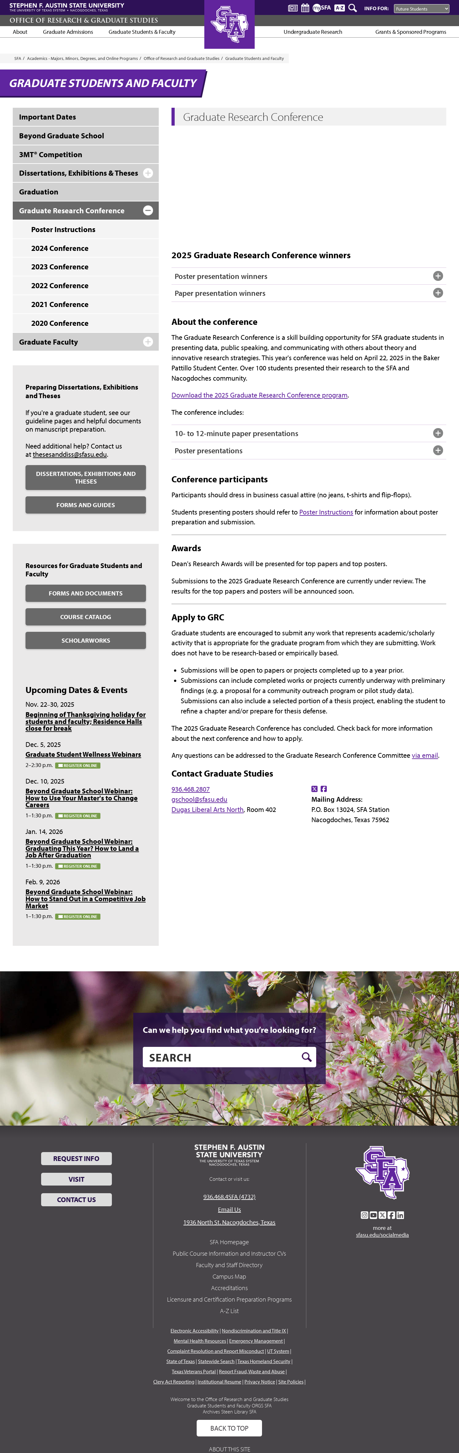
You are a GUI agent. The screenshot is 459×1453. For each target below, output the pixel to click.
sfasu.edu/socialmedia (382, 1234)
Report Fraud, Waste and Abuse (252, 1371)
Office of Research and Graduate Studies (182, 58)
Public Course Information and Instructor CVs (229, 1253)
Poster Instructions (326, 511)
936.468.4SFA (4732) (229, 1197)
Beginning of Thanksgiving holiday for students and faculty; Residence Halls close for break (86, 721)
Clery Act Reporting (173, 1381)
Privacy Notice (259, 1381)
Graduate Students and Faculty (254, 58)
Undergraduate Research (313, 31)
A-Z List (229, 1311)
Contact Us (76, 1199)
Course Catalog (85, 617)
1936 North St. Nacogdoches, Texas (229, 1222)
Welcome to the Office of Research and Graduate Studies (229, 1399)
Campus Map (229, 1276)
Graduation (38, 191)
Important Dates (47, 116)
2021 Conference (60, 304)
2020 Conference (60, 323)
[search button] (307, 1057)
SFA (17, 58)
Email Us (229, 1209)
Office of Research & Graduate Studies (84, 20)
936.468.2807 (190, 789)
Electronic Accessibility (195, 1330)
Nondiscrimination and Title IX (254, 1330)
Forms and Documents (86, 593)
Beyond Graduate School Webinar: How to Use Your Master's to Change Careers (82, 797)
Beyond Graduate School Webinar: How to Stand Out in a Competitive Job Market (86, 898)
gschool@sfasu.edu (199, 799)
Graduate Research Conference (72, 210)
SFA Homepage (229, 1242)
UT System (278, 1351)
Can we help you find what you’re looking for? (229, 1030)
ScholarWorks (86, 640)
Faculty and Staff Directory (229, 1265)
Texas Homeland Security (263, 1361)
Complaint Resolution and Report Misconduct (215, 1351)
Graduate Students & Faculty (142, 31)
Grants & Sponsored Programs (410, 31)
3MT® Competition (50, 154)
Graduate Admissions (68, 31)
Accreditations (229, 1288)
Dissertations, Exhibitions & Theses (78, 173)
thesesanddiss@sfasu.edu (70, 454)
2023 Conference (60, 266)
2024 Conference (60, 248)
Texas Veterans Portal (194, 1371)
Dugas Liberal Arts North (207, 809)
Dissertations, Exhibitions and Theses (86, 477)
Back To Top (229, 1428)
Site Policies (290, 1381)
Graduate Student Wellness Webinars (83, 754)
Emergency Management (256, 1341)
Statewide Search (216, 1361)
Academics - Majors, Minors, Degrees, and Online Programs (82, 58)
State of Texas (180, 1361)
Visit (76, 1179)
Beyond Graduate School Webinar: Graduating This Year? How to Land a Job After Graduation (82, 848)
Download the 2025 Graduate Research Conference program (259, 395)
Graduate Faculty (48, 342)
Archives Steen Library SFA (229, 1411)
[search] (229, 1057)
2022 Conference (60, 285)
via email (425, 755)
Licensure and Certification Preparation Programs (229, 1299)
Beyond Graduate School (61, 135)
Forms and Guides (85, 505)
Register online (77, 765)
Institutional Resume (219, 1381)
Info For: (376, 8)
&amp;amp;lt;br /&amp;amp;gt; (266, 186)
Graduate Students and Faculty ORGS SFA (229, 1405)
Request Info (76, 1158)
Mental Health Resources (200, 1341)
